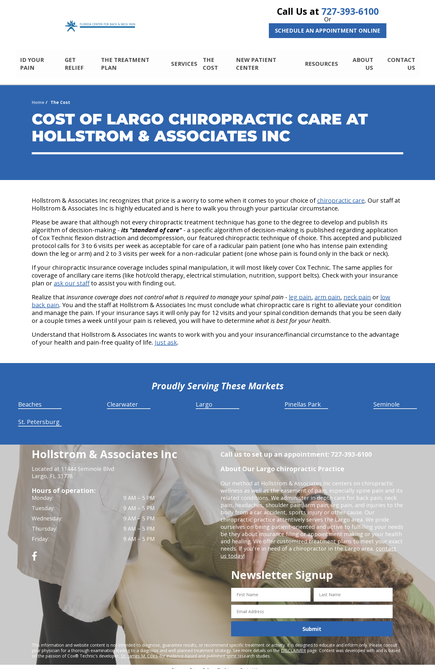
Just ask (166, 337)
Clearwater (122, 399)
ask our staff (71, 278)
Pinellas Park (303, 399)
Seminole (386, 399)
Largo (204, 399)
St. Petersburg (39, 417)
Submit (311, 623)
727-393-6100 (350, 11)
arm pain (327, 292)
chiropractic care (341, 195)
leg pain (300, 292)
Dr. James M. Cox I (139, 651)
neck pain (357, 292)
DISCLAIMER (293, 645)
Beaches (30, 399)
